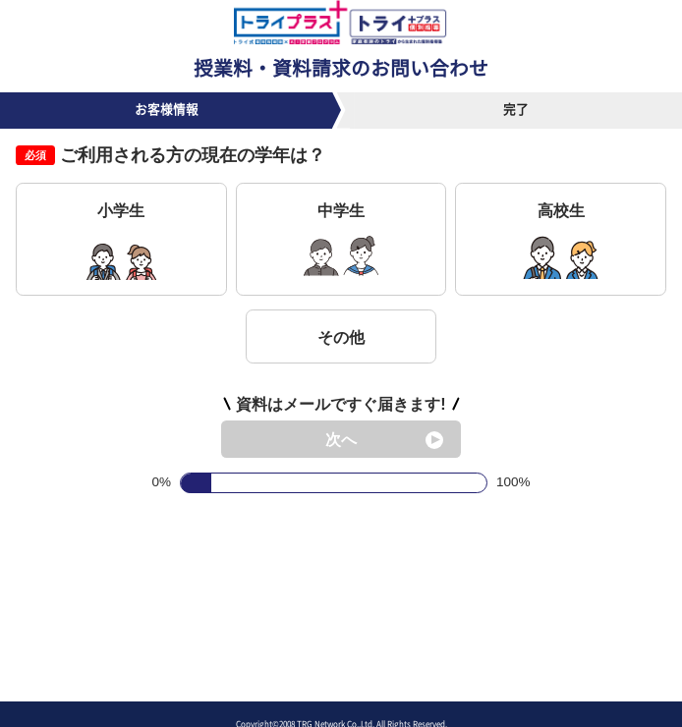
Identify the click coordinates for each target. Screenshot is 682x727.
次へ (341, 439)
